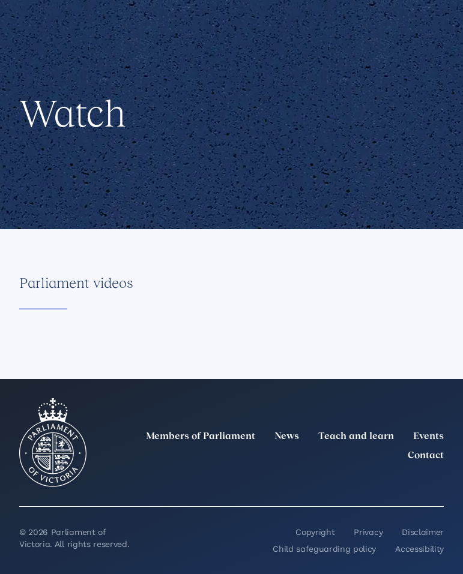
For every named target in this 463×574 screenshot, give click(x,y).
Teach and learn (356, 436)
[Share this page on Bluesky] (86, 175)
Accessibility (419, 549)
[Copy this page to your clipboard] (106, 175)
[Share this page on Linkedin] (45, 175)
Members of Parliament (200, 436)
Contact (426, 456)
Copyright (314, 532)
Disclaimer (423, 532)
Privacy (368, 532)
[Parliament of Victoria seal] (52, 442)
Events (428, 436)
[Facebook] (384, 482)
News (286, 436)
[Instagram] (357, 482)
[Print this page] (127, 175)
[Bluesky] (437, 482)
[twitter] (304, 482)
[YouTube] (410, 482)
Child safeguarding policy (324, 549)
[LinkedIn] (331, 482)
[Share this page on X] (65, 175)
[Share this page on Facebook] (24, 175)
